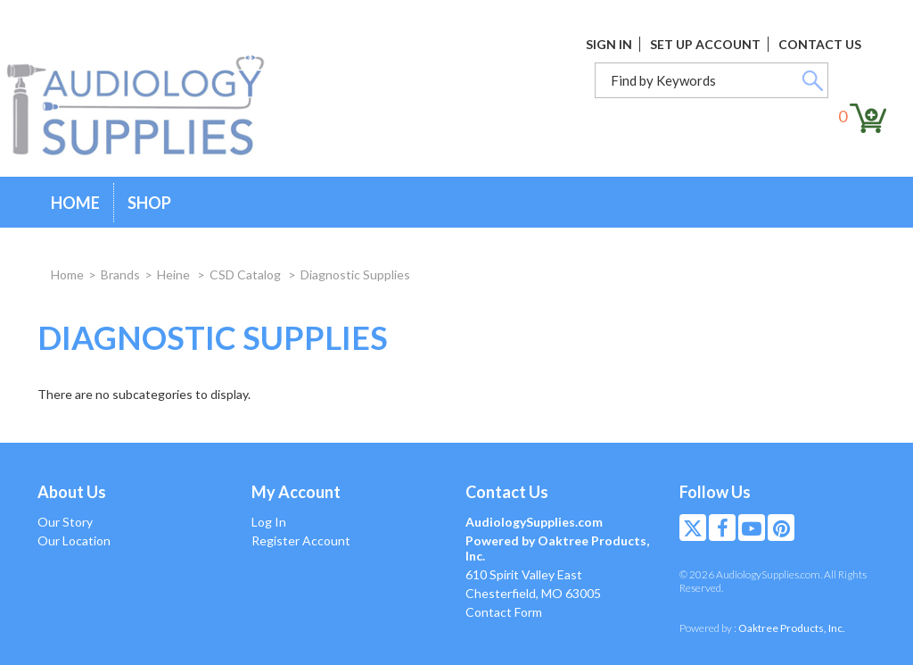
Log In (268, 521)
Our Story (65, 521)
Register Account (300, 540)
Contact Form (503, 611)
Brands (120, 274)
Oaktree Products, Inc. (791, 628)
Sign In (609, 44)
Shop (149, 202)
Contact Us (819, 44)
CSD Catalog (247, 274)
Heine (175, 274)
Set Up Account (705, 44)
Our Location (74, 540)
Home (75, 202)
